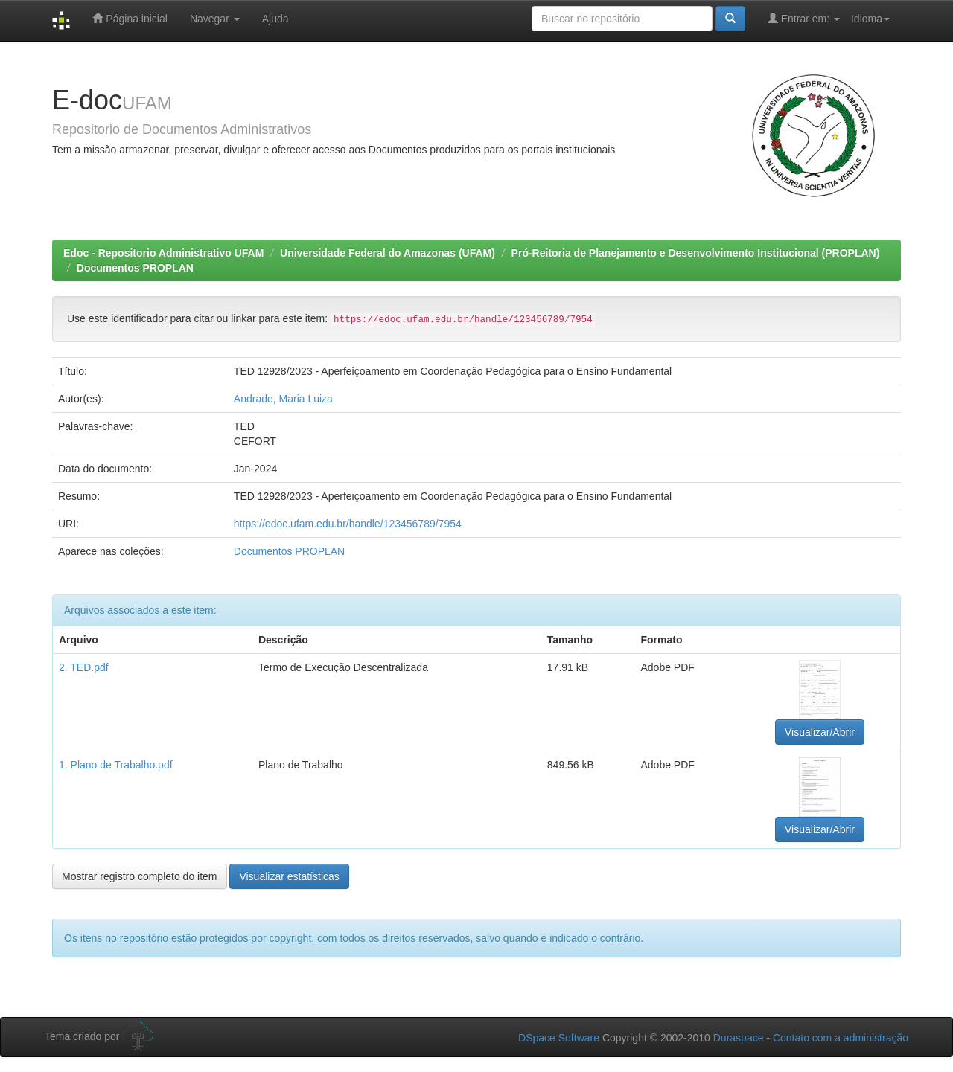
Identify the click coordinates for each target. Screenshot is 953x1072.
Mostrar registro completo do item (139, 876)
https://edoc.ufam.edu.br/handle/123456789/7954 (348, 524)
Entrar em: (804, 18)
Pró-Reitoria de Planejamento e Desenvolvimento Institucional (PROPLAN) (695, 253)
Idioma (870, 19)
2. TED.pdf (84, 667)
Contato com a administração (840, 1038)
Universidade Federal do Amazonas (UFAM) (387, 253)
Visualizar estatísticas (289, 876)
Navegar (215, 19)
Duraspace (738, 1038)
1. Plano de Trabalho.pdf (116, 765)
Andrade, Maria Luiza (283, 399)
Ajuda (275, 19)
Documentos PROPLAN (135, 268)
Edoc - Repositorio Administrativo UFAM (163, 253)
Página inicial (129, 18)
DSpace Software (558, 1038)
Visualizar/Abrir (820, 732)
